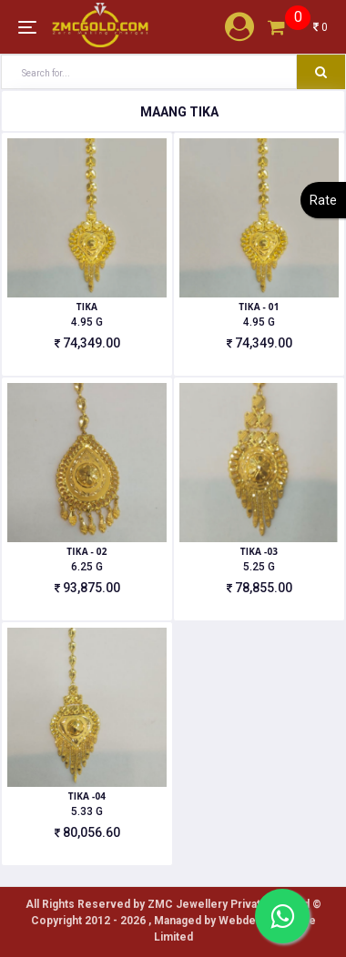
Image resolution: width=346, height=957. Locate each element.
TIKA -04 (87, 796)
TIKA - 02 (86, 551)
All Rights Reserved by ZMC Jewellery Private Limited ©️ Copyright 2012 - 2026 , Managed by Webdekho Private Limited (173, 920)
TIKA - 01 (259, 306)
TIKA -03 (259, 551)
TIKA (86, 306)
